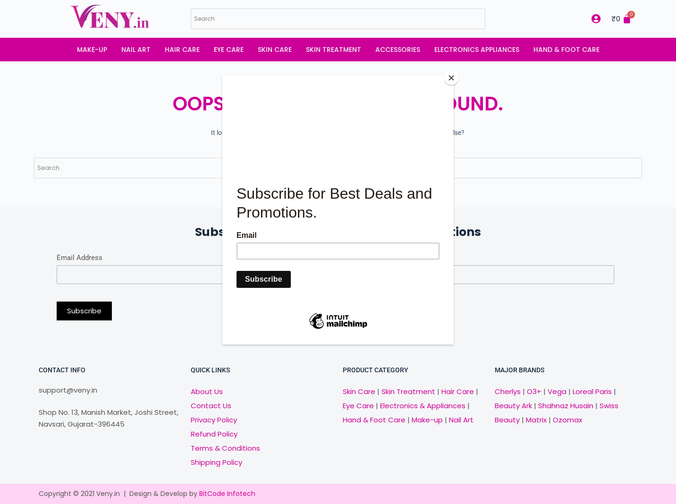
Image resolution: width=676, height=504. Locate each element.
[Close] (451, 78)
